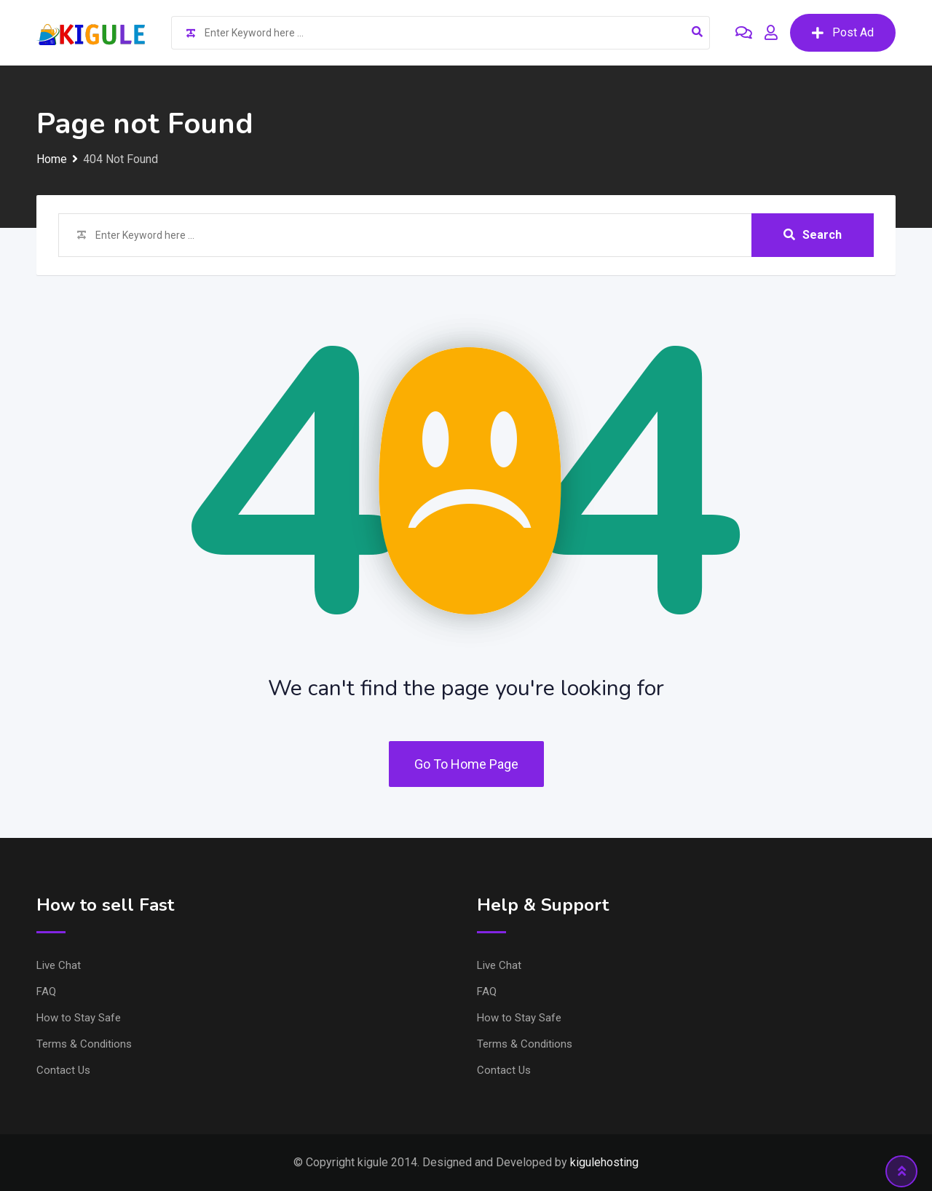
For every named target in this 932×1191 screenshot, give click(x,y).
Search (812, 235)
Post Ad (843, 32)
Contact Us (63, 1070)
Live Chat (58, 965)
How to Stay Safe (78, 1017)
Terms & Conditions (84, 1043)
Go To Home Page (466, 764)
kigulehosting (604, 1162)
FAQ (46, 991)
